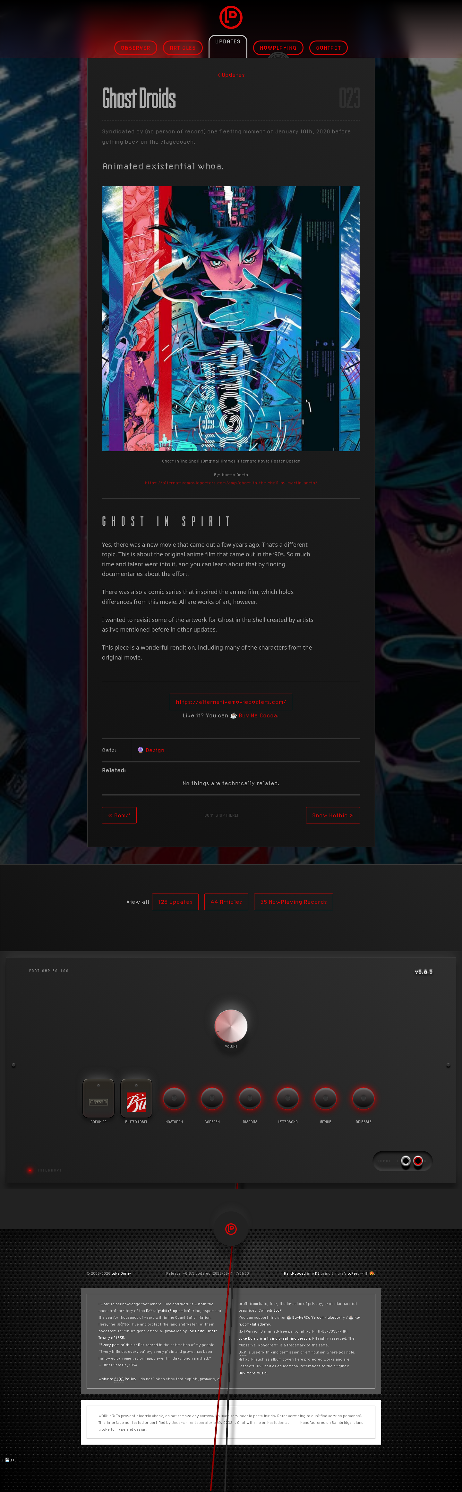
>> (12, 1459)
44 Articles (226, 901)
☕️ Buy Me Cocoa (253, 715)
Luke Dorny (121, 1273)
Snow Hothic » (333, 815)
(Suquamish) (179, 1310)
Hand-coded (295, 1273)
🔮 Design (151, 750)
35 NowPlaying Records (293, 901)
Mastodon (275, 1422)
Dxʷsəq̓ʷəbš (156, 1310)
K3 (317, 1273)
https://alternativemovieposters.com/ (231, 702)
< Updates (231, 74)
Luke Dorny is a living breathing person (274, 1338)
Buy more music (253, 1373)
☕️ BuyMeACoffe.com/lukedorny (316, 1317)
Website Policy (117, 1378)
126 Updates (175, 901)
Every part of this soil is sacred (129, 1344)
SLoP (277, 1310)
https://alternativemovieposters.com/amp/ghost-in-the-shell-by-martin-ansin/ (231, 483)
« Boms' (119, 815)
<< (2, 1459)
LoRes (352, 1273)
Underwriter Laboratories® (196, 1422)
